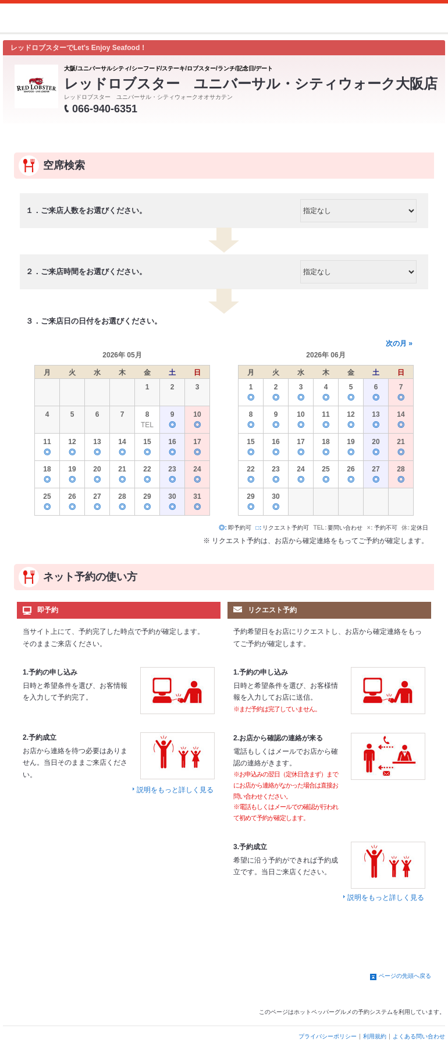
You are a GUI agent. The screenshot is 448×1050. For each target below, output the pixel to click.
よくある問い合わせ (419, 1036)
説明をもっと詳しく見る (175, 790)
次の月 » (399, 343)
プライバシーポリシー (327, 1036)
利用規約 (374, 1036)
